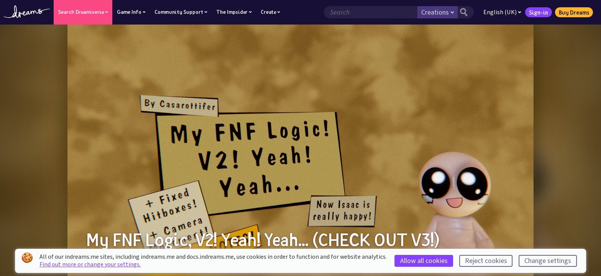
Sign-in (538, 12)
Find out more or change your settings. (90, 264)
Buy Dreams (574, 12)
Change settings (547, 261)
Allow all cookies (424, 261)
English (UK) (502, 12)
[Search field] (370, 12)
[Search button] (466, 12)
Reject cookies (486, 261)
